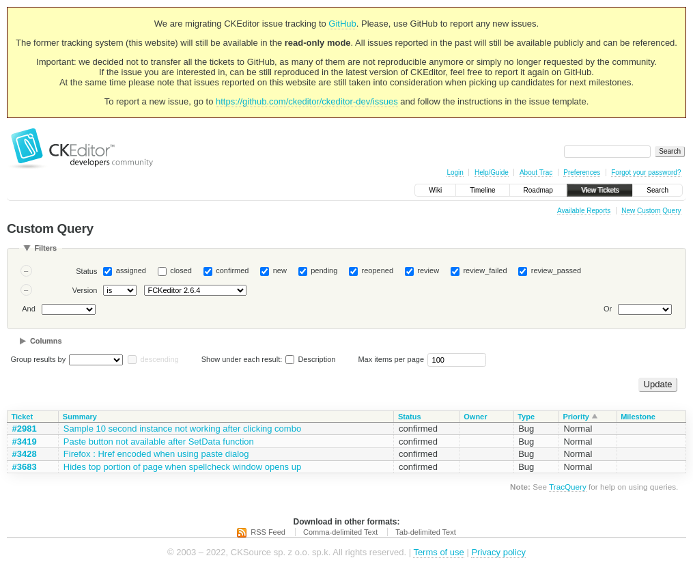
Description (310, 359)
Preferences (581, 172)
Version (85, 290)
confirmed (232, 270)
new (280, 270)
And (29, 309)
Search (657, 190)
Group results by (38, 359)
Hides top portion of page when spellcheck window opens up (182, 467)
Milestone (638, 417)
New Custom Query (651, 210)
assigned (131, 270)
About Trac (536, 172)
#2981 (24, 428)
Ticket (22, 417)
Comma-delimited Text (340, 532)
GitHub (342, 23)
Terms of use (438, 552)
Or (608, 309)
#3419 (24, 441)
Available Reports (583, 210)
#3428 (24, 454)
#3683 (24, 467)
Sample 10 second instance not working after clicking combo (182, 428)
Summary (80, 417)
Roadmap (538, 190)
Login (455, 172)
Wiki (435, 190)
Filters (45, 248)
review (428, 270)
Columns (46, 341)
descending (159, 359)
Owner (475, 417)
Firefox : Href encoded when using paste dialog (156, 454)
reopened (378, 270)
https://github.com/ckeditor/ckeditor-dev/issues (307, 101)
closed (181, 270)
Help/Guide (492, 172)
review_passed (556, 270)
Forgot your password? (646, 172)
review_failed (485, 270)
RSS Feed (268, 532)
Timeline (482, 190)
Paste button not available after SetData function (158, 441)
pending (324, 270)
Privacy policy (498, 552)
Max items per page (391, 359)
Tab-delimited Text (425, 532)
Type (526, 417)
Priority (576, 417)
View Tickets (600, 190)
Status (86, 271)
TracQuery (567, 486)
